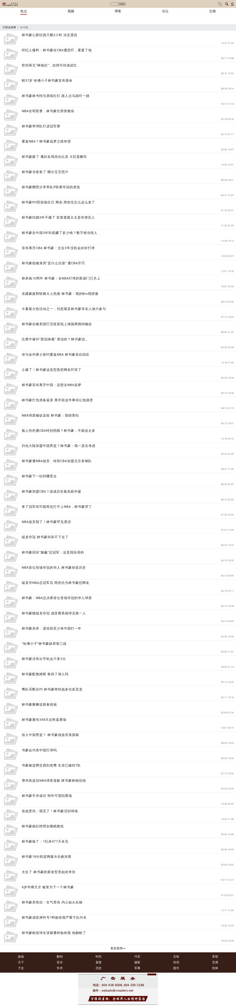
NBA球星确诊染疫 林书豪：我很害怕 (50, 415)
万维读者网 (9, 27)
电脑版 (122, 4)
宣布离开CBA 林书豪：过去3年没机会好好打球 (58, 248)
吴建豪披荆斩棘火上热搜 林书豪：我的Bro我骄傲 (60, 294)
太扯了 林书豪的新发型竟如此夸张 (48, 872)
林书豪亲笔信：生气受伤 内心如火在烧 (52, 902)
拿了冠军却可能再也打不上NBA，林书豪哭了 (57, 507)
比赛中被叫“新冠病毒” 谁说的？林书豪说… (54, 339)
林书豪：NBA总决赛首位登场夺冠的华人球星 (57, 598)
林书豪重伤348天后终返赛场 (44, 720)
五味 (176, 956)
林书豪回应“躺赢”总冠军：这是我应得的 (53, 552)
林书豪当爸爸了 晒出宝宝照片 (45, 172)
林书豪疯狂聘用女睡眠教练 (43, 826)
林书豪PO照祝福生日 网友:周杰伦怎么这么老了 (58, 202)
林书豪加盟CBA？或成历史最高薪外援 (51, 491)
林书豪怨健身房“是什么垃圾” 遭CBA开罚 (53, 263)
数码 (60, 956)
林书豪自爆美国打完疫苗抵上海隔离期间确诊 (57, 324)
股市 (176, 968)
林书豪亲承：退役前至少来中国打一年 (51, 628)
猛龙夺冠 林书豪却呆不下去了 (45, 537)
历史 (99, 968)
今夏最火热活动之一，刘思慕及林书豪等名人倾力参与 (64, 309)
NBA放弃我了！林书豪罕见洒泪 (46, 522)
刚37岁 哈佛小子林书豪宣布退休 (47, 80)
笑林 (215, 968)
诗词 (176, 962)
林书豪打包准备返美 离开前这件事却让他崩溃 (57, 400)
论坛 (165, 11)
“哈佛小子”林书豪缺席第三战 (44, 644)
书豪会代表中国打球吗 (39, 750)
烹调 (215, 962)
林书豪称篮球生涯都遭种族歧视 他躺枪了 (54, 933)
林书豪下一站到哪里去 (39, 476)
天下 (21, 962)
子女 (21, 968)
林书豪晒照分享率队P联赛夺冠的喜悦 (51, 187)
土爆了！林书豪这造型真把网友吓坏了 (51, 370)
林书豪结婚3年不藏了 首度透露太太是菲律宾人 (58, 217)
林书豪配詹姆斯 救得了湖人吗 (45, 674)
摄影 (137, 962)
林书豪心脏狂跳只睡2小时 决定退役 (49, 35)
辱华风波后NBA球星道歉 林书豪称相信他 (54, 780)
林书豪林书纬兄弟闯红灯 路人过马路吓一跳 (55, 96)
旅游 (21, 956)
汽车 (137, 956)
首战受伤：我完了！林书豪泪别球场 (50, 811)
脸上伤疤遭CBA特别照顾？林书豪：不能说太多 (58, 431)
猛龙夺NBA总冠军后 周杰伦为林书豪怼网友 (55, 583)
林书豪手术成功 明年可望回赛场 (47, 796)
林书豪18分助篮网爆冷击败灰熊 (46, 857)
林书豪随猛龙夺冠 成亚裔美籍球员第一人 (54, 613)
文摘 (212, 11)
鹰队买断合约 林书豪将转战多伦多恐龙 (52, 689)
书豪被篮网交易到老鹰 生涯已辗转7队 (51, 765)
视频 (70, 11)
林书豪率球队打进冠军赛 (41, 126)
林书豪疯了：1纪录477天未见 (45, 841)
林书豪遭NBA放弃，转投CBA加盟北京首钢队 (57, 461)
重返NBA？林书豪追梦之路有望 (46, 141)
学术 (60, 968)
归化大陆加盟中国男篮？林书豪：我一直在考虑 (58, 446)
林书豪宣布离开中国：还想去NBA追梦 (51, 385)
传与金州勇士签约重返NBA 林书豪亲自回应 (55, 354)
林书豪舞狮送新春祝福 (39, 704)
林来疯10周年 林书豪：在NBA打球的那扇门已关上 (61, 278)
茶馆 (215, 956)
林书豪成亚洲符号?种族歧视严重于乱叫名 (54, 917)
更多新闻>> (118, 948)
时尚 (99, 956)
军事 (137, 968)
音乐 (60, 962)
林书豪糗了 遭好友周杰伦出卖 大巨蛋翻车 (54, 157)
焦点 (23, 11)
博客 (118, 11)
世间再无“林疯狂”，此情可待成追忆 (49, 65)
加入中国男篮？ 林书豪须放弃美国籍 (50, 735)
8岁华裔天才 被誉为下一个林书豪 (48, 887)
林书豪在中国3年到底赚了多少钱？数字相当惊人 (59, 233)
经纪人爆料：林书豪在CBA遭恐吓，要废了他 (57, 50)
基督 (99, 962)
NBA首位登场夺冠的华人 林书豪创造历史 (54, 567)
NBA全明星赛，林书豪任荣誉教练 (48, 111)
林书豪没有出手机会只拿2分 (45, 659)
